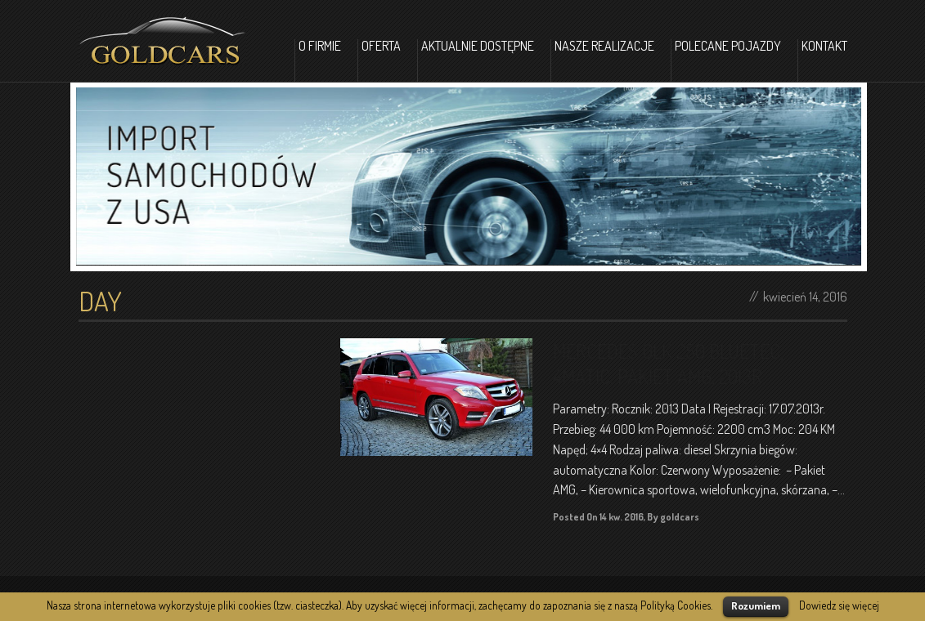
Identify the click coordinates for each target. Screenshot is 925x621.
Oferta (381, 46)
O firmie (320, 46)
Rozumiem (755, 605)
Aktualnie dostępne (477, 46)
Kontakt (824, 46)
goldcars (679, 517)
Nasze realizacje (604, 46)
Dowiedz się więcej (839, 605)
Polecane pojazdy (728, 46)
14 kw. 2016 (621, 517)
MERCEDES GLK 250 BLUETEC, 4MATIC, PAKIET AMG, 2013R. (668, 363)
